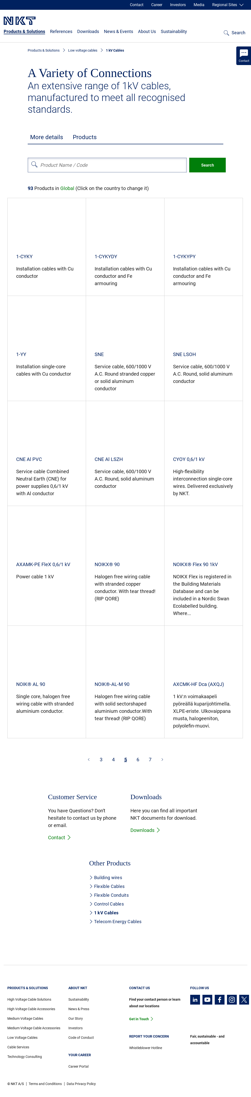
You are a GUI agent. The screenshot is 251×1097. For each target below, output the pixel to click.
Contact (136, 4)
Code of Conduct (81, 1038)
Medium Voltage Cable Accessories (33, 1028)
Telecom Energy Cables (115, 921)
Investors (178, 4)
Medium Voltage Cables (25, 1018)
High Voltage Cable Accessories (31, 1009)
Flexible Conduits (109, 895)
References (61, 31)
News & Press (78, 1009)
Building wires (105, 877)
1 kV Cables (103, 912)
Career (156, 4)
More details (46, 137)
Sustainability (174, 31)
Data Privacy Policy (81, 1084)
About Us (147, 31)
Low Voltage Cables (22, 1038)
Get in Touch (139, 1019)
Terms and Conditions (45, 1084)
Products (85, 137)
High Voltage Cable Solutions (29, 999)
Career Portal (78, 1066)
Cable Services (18, 1047)
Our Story (75, 1018)
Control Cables (106, 904)
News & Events (118, 31)
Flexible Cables (107, 886)
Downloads (88, 31)
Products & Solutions (24, 31)
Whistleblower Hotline (145, 1048)
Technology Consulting (24, 1057)
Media (199, 4)
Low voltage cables (82, 50)
